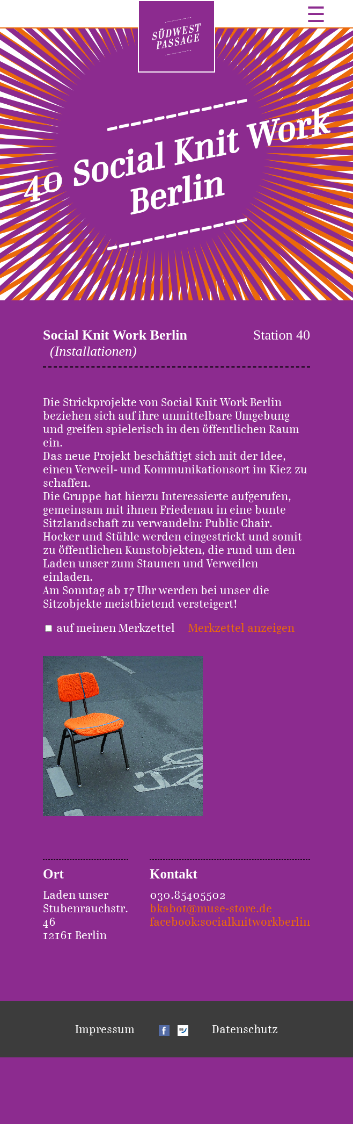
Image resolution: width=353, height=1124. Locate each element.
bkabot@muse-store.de (211, 908)
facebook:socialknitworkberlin (230, 921)
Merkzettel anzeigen (241, 628)
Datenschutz (245, 1029)
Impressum (105, 1029)
